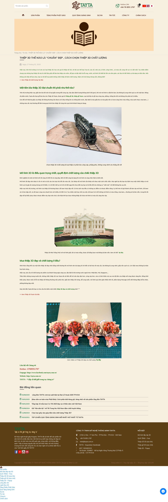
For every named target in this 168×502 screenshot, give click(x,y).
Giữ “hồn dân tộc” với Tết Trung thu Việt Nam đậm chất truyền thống (50, 408)
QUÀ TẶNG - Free (144, 438)
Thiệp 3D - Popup (144, 448)
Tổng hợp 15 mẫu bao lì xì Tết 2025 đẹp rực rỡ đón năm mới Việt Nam (51, 404)
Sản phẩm (35, 15)
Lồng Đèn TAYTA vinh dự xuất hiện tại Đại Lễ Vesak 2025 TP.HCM (50, 395)
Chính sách (141, 15)
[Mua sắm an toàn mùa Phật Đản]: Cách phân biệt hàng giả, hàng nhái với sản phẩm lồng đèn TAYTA (62, 399)
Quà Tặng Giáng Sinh (81, 15)
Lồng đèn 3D (4, 483)
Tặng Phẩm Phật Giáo (56, 15)
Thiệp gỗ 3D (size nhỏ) (145, 445)
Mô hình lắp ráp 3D (144, 435)
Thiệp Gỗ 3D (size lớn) (145, 442)
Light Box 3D (4, 485)
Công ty (125, 15)
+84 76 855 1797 (127, 7)
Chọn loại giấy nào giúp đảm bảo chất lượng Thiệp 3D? (45, 413)
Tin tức (112, 15)
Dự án (99, 15)
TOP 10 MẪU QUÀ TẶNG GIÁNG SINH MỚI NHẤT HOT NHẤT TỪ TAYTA (51, 417)
